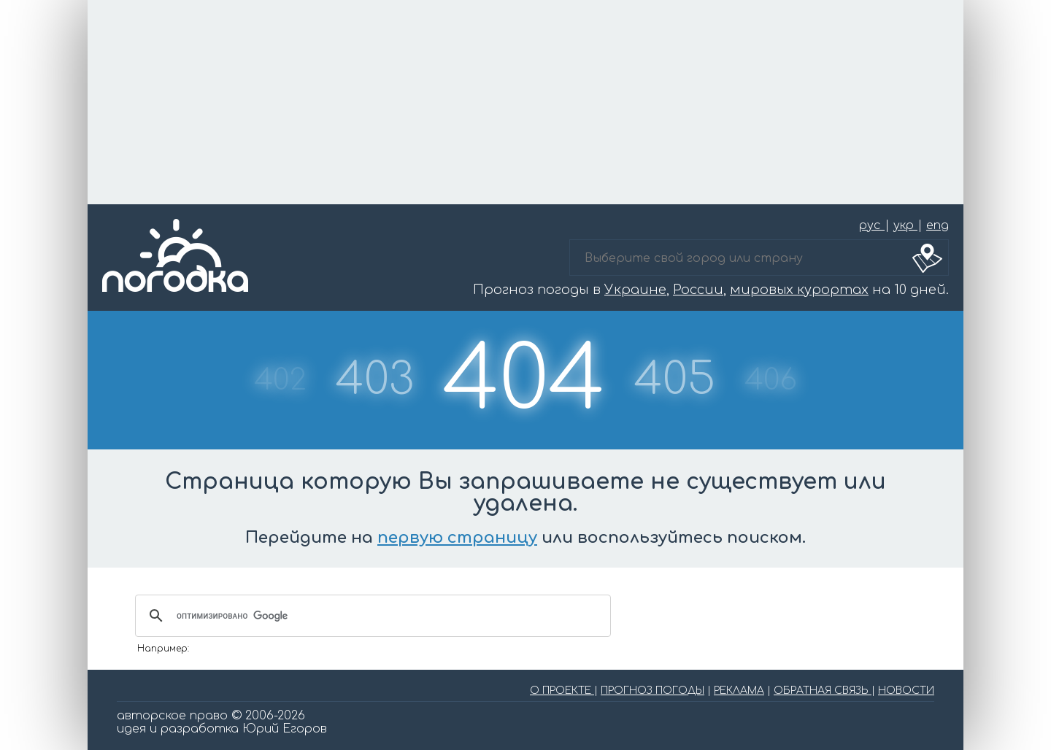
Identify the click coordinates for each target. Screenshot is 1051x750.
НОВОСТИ (906, 690)
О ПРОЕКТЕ (562, 690)
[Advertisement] (525, 102)
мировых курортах (799, 289)
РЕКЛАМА (739, 690)
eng (937, 225)
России (698, 289)
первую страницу (457, 537)
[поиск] (371, 616)
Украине (635, 289)
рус (872, 225)
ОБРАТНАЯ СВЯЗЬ (822, 690)
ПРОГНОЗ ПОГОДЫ (652, 690)
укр (905, 225)
